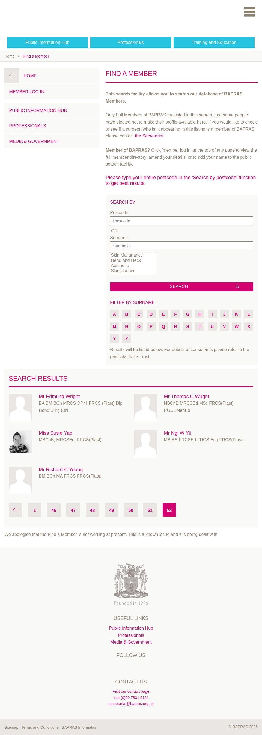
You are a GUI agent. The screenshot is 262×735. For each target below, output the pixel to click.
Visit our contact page (131, 691)
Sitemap (11, 727)
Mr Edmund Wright (59, 396)
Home (9, 56)
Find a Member (36, 56)
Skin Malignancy (133, 255)
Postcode (119, 212)
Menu (249, 11)
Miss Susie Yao (55, 433)
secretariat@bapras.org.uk (130, 703)
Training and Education (214, 42)
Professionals (131, 42)
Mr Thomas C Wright (186, 396)
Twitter (119, 667)
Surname (119, 237)
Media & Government (34, 141)
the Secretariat (149, 136)
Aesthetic (133, 265)
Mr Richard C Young (61, 469)
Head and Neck (133, 260)
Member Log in (26, 91)
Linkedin (131, 667)
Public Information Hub (47, 42)
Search (179, 286)
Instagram (142, 667)
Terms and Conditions (40, 727)
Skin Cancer (133, 271)
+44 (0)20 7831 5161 (131, 697)
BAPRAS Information (79, 727)
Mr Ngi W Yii (177, 433)
